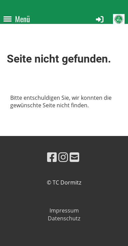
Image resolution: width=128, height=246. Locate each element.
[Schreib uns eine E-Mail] (74, 157)
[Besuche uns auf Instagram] (63, 157)
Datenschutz (64, 218)
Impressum (64, 210)
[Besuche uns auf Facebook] (52, 157)
